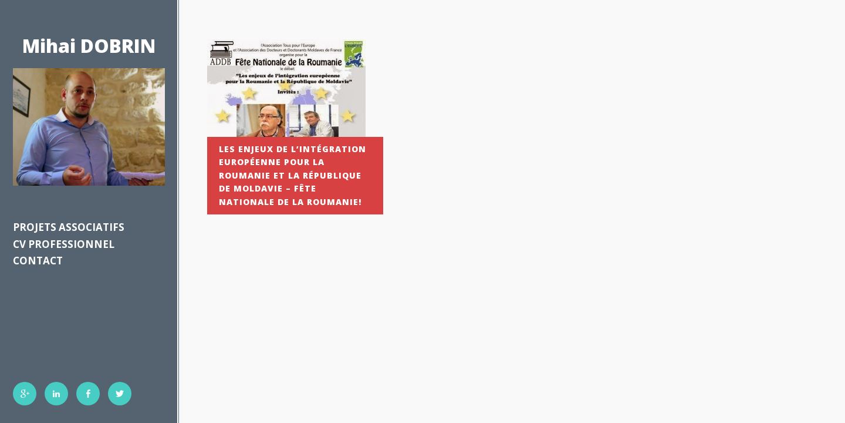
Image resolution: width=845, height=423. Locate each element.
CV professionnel (63, 244)
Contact (38, 260)
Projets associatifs (68, 227)
